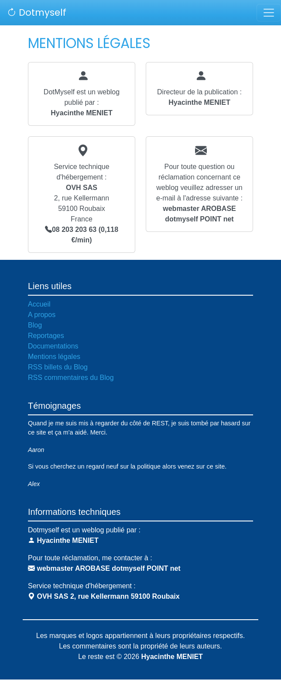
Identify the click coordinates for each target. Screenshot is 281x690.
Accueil (39, 304)
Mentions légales (54, 356)
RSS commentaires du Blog (71, 377)
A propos (41, 314)
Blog (35, 325)
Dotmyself (36, 12)
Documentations (53, 346)
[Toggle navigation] (269, 12)
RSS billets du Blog (58, 367)
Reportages (46, 335)
